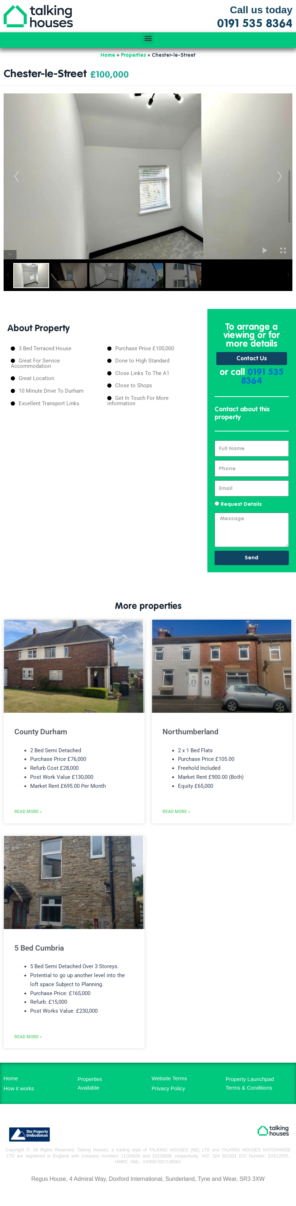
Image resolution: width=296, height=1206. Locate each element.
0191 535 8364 (262, 376)
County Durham (40, 731)
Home (107, 55)
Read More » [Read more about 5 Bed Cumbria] (28, 1036)
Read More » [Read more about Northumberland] (176, 811)
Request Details (241, 504)
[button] (148, 38)
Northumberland (191, 731)
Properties (133, 55)
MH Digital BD (148, 1195)
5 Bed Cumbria (39, 948)
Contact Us (251, 359)
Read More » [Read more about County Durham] (28, 811)
